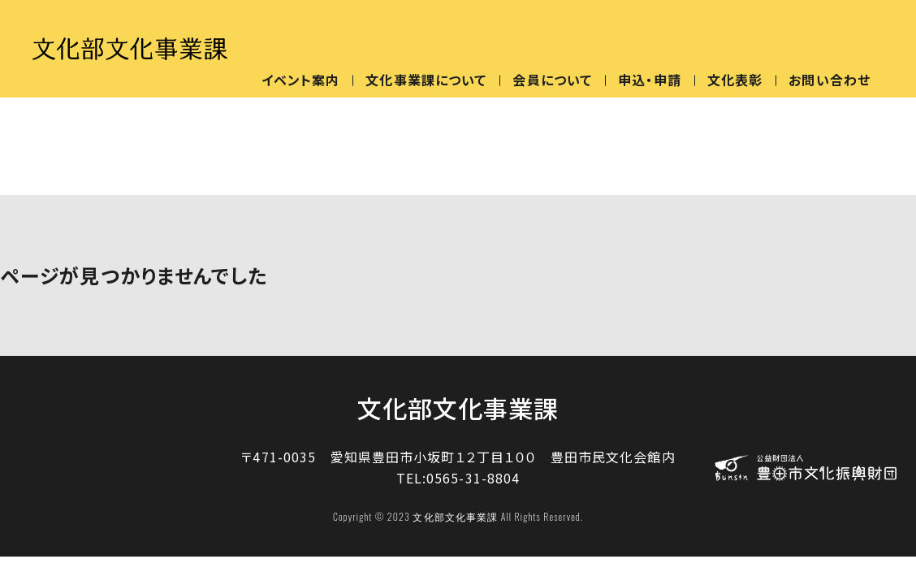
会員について (552, 79)
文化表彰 (735, 79)
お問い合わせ (830, 79)
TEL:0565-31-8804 (458, 478)
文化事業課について (425, 79)
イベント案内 (300, 79)
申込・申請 (649, 79)
